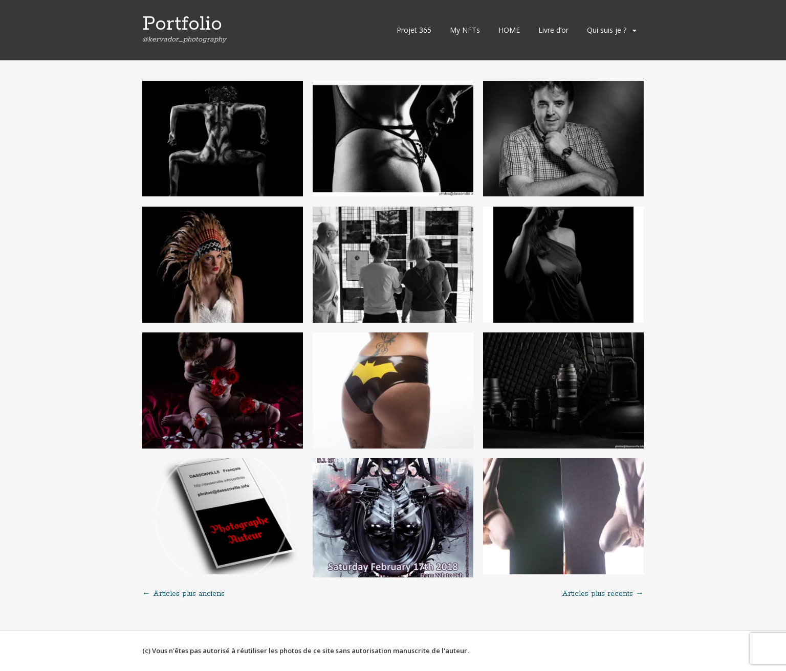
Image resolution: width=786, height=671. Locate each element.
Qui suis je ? (606, 30)
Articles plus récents (603, 593)
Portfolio (182, 24)
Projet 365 (414, 30)
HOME (509, 30)
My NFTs (465, 30)
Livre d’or (553, 30)
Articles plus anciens (183, 593)
